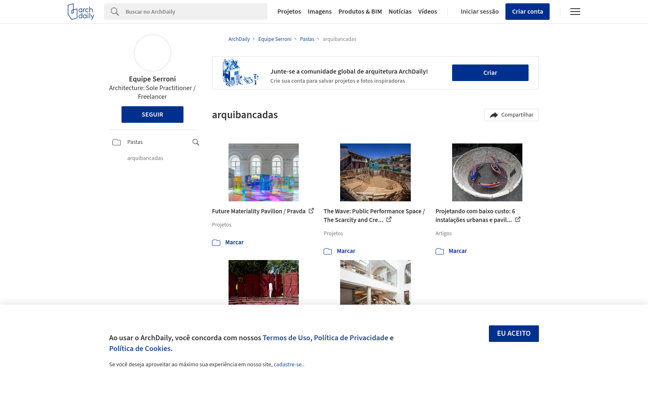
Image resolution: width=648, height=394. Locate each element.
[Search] (196, 11)
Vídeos (427, 11)
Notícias (400, 11)
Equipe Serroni (152, 79)
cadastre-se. (288, 365)
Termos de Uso (286, 337)
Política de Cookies (140, 348)
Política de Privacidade (351, 337)
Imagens (319, 11)
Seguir (152, 114)
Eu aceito (514, 333)
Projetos (289, 11)
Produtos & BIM (360, 11)
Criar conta (527, 11)
